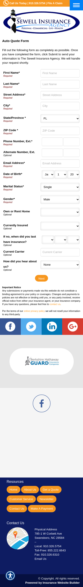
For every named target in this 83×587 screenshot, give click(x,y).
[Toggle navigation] (76, 5)
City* (6, 105)
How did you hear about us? (20, 264)
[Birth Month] (48, 174)
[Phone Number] (52, 141)
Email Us (40, 558)
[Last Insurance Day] (60, 239)
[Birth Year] (73, 174)
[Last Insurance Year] (73, 239)
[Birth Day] (60, 174)
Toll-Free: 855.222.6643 (50, 550)
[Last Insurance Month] (48, 239)
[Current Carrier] (60, 252)
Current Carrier (14, 251)
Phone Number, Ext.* (17, 141)
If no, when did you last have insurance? (19, 239)
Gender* (9, 199)
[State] (60, 118)
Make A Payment (42, 508)
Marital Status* (13, 186)
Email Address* (14, 163)
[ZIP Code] (60, 131)
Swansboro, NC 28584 (49, 537)
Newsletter (47, 499)
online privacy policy (34, 311)
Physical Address (46, 529)
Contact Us (17, 508)
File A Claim (54, 3)
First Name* (11, 72)
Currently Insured (15, 225)
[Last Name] (60, 84)
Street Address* (14, 94)
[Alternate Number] (52, 152)
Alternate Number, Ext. (19, 152)
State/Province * (14, 117)
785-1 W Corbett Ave (48, 533)
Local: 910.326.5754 (48, 546)
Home (13, 489)
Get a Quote (51, 489)
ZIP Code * (10, 130)
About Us (30, 489)
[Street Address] (60, 95)
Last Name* (11, 83)
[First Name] (60, 73)
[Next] (41, 278)
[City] (60, 106)
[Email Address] (60, 163)
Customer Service (21, 499)
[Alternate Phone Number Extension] (71, 152)
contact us (55, 304)
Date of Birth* (12, 174)
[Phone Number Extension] (71, 141)
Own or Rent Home (16, 211)
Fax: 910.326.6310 (47, 554)
